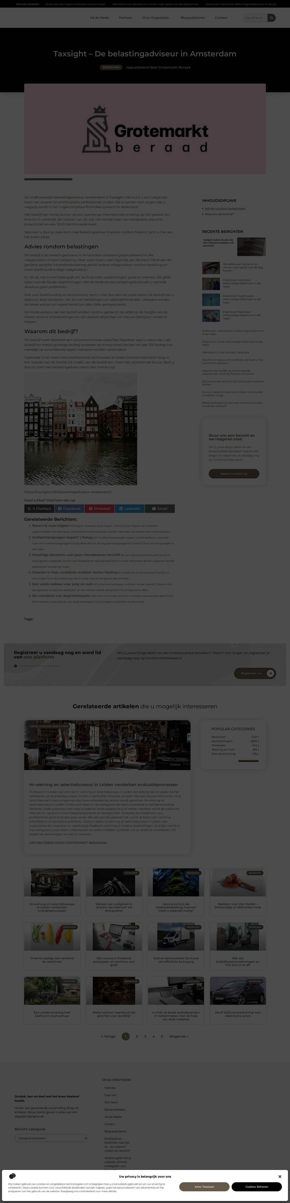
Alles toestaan (204, 1186)
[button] (280, 1177)
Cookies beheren (256, 1186)
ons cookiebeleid (84, 1191)
